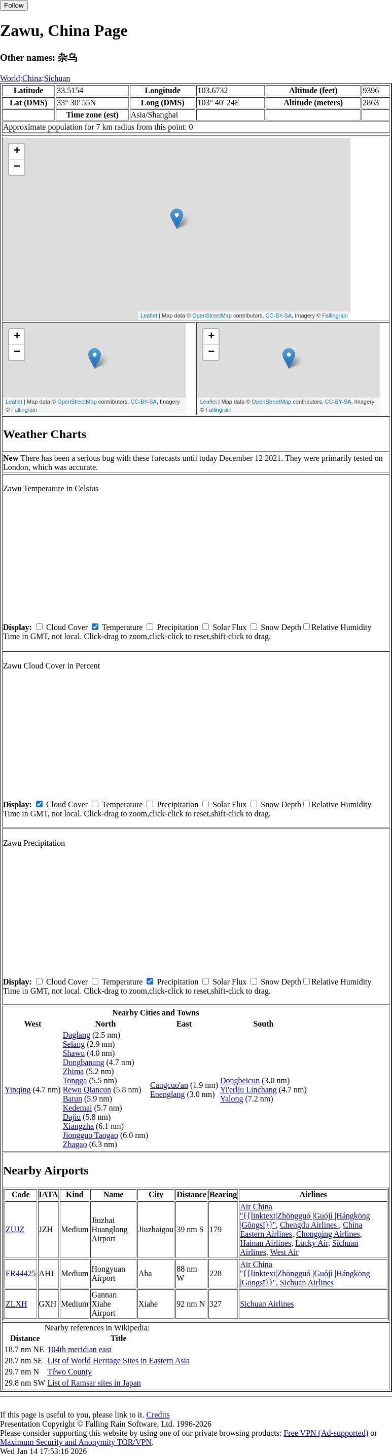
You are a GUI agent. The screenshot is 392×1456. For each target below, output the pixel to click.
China (32, 78)
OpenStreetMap (212, 315)
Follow (14, 5)
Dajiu (72, 1117)
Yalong (231, 1098)
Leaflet (148, 315)
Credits (157, 1414)
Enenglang (167, 1094)
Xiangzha (78, 1126)
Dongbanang (83, 1062)
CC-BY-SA (279, 315)
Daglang (76, 1035)
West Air (284, 1252)
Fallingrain (335, 315)
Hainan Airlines (265, 1243)
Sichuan (57, 78)
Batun (72, 1098)
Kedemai (77, 1108)
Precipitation (177, 627)
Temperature (122, 627)
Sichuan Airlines (307, 1282)
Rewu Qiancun (87, 1089)
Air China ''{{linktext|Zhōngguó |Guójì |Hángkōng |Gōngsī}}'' (305, 1215)
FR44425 (21, 1273)
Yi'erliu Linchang (248, 1089)
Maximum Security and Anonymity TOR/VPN (76, 1442)
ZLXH (16, 1304)
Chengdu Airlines (309, 1225)
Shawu (74, 1053)
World (10, 78)
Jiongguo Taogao (90, 1135)
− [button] (17, 167)
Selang (74, 1044)
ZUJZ (15, 1229)
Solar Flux (229, 627)
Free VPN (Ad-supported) (325, 1433)
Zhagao (75, 1144)
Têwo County (69, 1371)
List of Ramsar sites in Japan (93, 1383)
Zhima (73, 1071)
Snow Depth (281, 627)
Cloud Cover (67, 627)
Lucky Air (311, 1243)
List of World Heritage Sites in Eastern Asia (118, 1360)
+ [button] (17, 151)
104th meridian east (79, 1349)
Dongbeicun (240, 1080)
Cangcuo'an (169, 1085)
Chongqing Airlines (328, 1234)
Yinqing (18, 1089)
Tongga (75, 1080)
